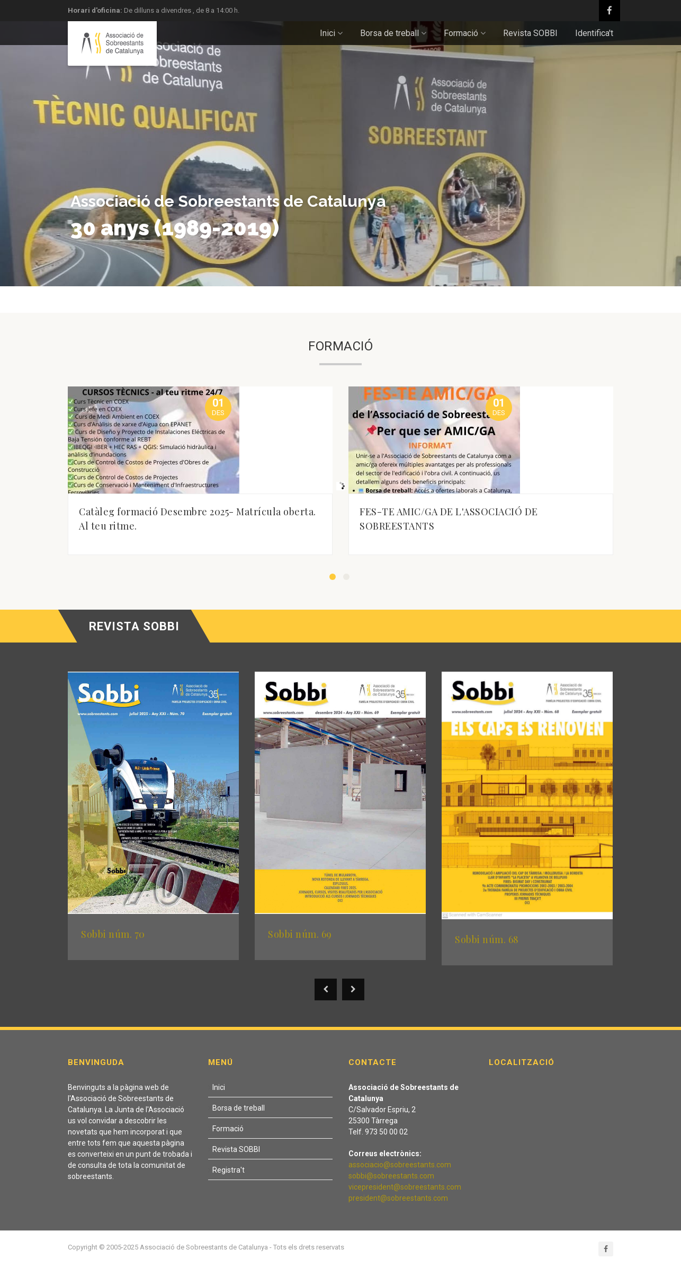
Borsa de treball (393, 33)
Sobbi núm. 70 (113, 934)
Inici (331, 33)
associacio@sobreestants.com (399, 1164)
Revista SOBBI (530, 33)
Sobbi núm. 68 (487, 939)
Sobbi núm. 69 (300, 934)
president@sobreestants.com (398, 1198)
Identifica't (594, 33)
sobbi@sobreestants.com (391, 1176)
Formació (465, 33)
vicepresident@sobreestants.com (404, 1187)
